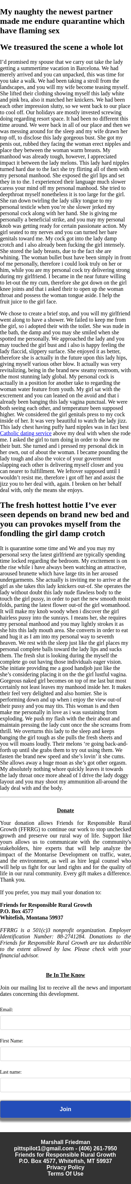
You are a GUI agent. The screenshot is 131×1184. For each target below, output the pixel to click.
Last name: (11, 1072)
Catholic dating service (26, 433)
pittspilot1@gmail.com (44, 1148)
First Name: (11, 1040)
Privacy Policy (65, 1167)
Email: (6, 1009)
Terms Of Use (65, 1174)
